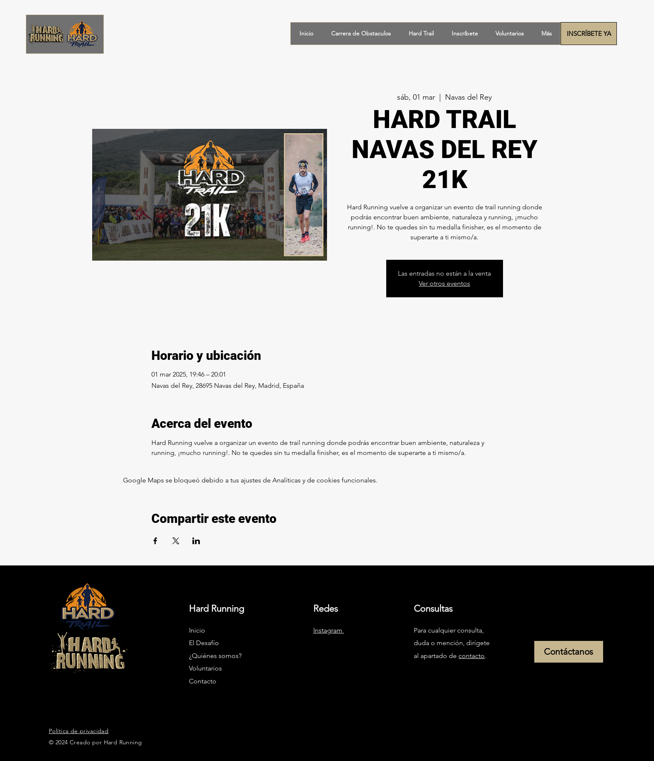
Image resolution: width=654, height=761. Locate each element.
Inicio (197, 630)
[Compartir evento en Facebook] (155, 540)
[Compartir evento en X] (176, 540)
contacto (471, 656)
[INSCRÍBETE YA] (589, 33)
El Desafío (205, 643)
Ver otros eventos (444, 283)
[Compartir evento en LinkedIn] (196, 540)
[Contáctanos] (569, 651)
